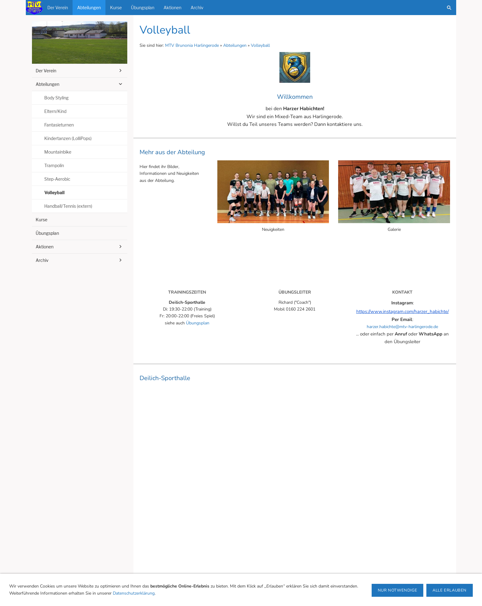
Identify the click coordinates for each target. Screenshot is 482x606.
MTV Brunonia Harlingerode (192, 45)
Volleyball (260, 45)
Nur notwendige (397, 590)
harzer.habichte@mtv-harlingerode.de (402, 327)
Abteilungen (235, 45)
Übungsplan (197, 323)
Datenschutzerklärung (134, 593)
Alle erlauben (450, 590)
